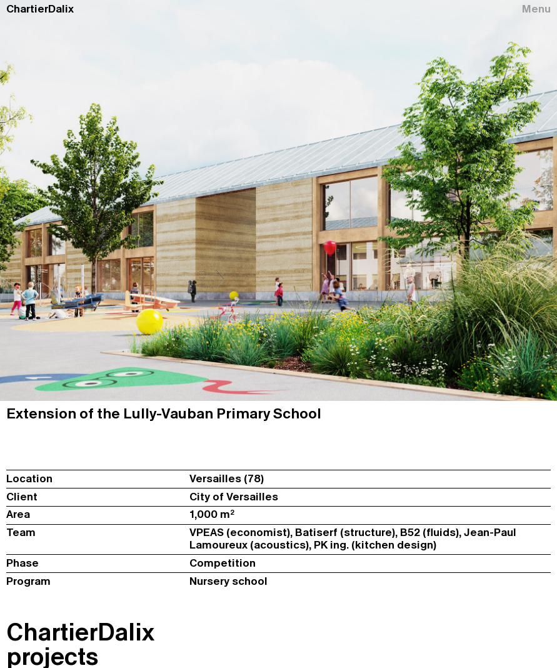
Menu (536, 9)
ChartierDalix (40, 9)
